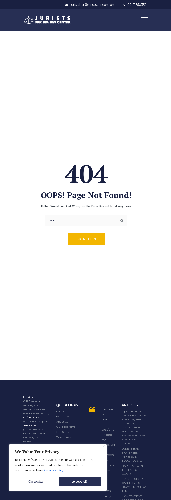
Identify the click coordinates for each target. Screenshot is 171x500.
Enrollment (63, 416)
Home (60, 411)
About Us (62, 421)
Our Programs (65, 426)
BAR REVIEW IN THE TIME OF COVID (132, 469)
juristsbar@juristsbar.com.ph (92, 5)
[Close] (104, 446)
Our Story (62, 432)
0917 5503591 (137, 5)
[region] (58, 467)
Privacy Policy (53, 470)
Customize (35, 481)
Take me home (86, 239)
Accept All (79, 481)
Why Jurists (63, 437)
